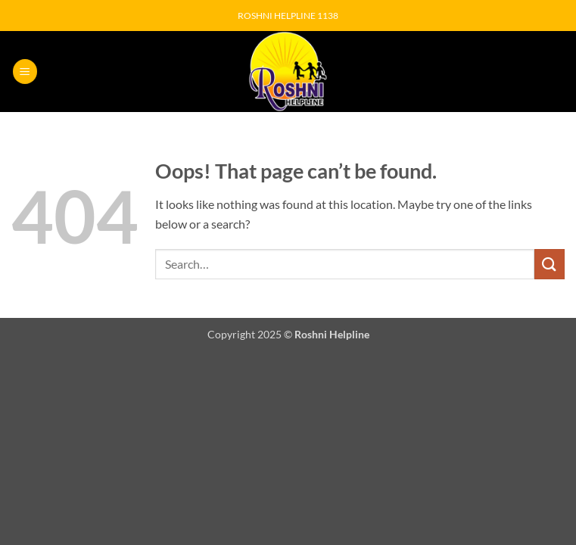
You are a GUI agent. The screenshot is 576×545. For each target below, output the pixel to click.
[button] (25, 71)
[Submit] (549, 264)
